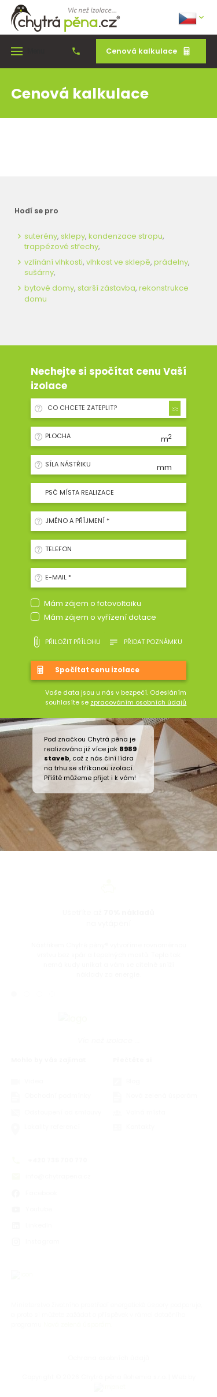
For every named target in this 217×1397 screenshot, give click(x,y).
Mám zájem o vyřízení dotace (100, 617)
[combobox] (112, 408)
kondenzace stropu (126, 236)
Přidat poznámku (145, 642)
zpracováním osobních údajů (138, 702)
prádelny (171, 262)
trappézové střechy (61, 246)
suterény (40, 236)
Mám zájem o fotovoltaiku (92, 603)
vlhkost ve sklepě (118, 262)
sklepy (73, 236)
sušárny (39, 272)
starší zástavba (106, 288)
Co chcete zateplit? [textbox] (82, 408)
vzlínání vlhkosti (53, 262)
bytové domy (49, 288)
